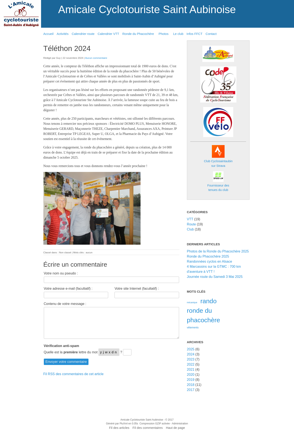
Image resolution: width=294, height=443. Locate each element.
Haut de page (175, 427)
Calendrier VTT (108, 34)
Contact (211, 34)
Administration (180, 423)
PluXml (124, 423)
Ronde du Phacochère (138, 34)
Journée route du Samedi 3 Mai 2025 (215, 276)
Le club (178, 34)
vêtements (193, 327)
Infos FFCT (194, 34)
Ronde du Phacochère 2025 (208, 256)
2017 (191, 390)
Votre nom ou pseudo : (61, 273)
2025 (191, 349)
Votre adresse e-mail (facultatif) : (68, 288)
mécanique (192, 302)
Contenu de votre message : (65, 304)
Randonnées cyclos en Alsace (209, 261)
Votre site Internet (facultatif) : (137, 288)
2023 (191, 359)
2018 (191, 385)
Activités (63, 34)
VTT (190, 219)
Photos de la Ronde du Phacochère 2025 (218, 251)
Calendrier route (83, 34)
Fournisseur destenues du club (218, 185)
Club (190, 229)
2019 (191, 379)
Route (191, 224)
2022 (191, 364)
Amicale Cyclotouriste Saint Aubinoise (147, 9)
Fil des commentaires (148, 427)
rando (208, 301)
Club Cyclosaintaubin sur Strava (218, 161)
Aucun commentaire (96, 57)
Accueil (48, 34)
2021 (191, 369)
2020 (191, 374)
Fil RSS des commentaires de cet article (73, 374)
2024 (191, 354)
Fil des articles (119, 427)
